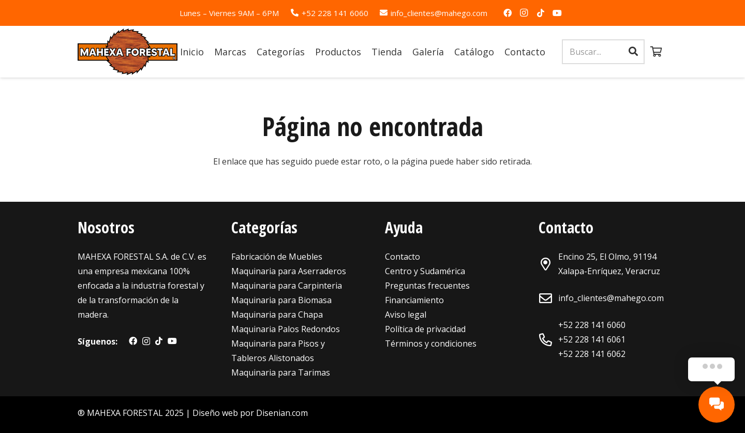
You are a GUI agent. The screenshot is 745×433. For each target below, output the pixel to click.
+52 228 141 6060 (591, 325)
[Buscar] (633, 51)
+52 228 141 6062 (591, 354)
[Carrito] (656, 52)
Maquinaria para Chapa (277, 314)
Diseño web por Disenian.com (250, 413)
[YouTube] (557, 13)
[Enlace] (127, 51)
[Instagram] (524, 13)
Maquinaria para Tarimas (280, 372)
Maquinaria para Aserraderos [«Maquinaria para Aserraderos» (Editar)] (288, 271)
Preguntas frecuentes (427, 285)
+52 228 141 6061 (591, 339)
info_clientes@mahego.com (611, 298)
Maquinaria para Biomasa (281, 300)
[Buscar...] (603, 52)
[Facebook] (507, 13)
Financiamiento (414, 300)
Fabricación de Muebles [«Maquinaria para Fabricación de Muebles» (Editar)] (276, 256)
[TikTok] (540, 13)
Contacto (402, 256)
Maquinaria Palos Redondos (285, 329)
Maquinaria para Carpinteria (286, 285)
